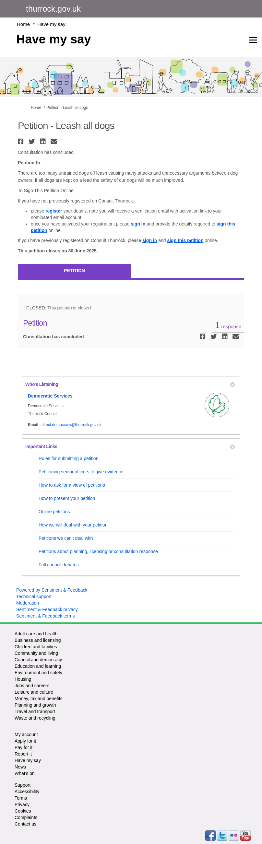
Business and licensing (38, 640)
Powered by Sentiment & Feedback (51, 590)
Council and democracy (38, 659)
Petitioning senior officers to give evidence (81, 471)
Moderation (27, 603)
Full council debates (59, 564)
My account (26, 734)
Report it (23, 754)
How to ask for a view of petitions (72, 485)
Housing (23, 679)
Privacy (22, 804)
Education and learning (38, 666)
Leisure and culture (34, 692)
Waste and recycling (35, 718)
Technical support (34, 596)
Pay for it (23, 747)
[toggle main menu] (253, 40)
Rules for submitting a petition (68, 458)
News (20, 766)
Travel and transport (35, 711)
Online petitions (54, 511)
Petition (74, 270)
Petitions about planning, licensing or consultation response (98, 551)
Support (22, 785)
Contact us (25, 824)
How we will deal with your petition (73, 524)
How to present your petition (67, 498)
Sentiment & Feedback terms (45, 616)
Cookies (23, 811)
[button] (21, 141)
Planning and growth (35, 705)
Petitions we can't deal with (66, 538)
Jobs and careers (32, 685)
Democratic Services (50, 396)
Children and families (36, 646)
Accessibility (27, 791)
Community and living (36, 653)
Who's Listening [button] (130, 384)
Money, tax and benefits (39, 698)
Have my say (51, 24)
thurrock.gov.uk (53, 8)
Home (23, 24)
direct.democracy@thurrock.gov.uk (71, 424)
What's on (25, 773)
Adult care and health (36, 633)
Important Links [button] (130, 446)
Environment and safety (38, 672)
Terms (21, 798)
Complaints (26, 817)
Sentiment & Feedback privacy (47, 609)
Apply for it (25, 741)
